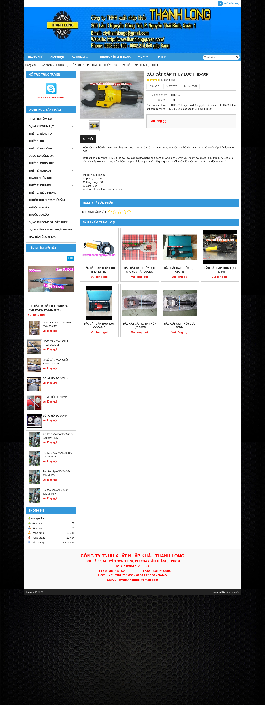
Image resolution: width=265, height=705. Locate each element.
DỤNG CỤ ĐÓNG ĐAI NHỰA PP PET (50, 229)
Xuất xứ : (163, 100)
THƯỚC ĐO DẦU (39, 207)
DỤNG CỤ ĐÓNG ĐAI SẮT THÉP (48, 222)
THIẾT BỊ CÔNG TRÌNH (51, 163)
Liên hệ (156, 57)
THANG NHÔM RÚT (40, 177)
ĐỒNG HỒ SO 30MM (55, 415)
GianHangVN (232, 592)
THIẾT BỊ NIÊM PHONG (51, 192)
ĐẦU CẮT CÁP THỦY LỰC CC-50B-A (99, 291)
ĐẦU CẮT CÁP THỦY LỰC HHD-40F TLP (99, 270)
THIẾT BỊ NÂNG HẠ (51, 133)
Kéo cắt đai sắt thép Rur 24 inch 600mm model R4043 (47, 308)
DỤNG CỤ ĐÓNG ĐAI (51, 155)
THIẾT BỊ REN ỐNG (51, 148)
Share (154, 86)
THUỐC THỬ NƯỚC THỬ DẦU (47, 200)
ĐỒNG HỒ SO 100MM (56, 378)
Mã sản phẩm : (160, 94)
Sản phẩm (79, 57)
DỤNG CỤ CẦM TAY (51, 119)
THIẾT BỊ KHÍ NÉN (51, 185)
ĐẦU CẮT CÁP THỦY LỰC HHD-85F (220, 235)
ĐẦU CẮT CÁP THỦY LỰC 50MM (179, 291)
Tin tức (138, 57)
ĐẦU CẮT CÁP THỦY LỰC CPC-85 (179, 235)
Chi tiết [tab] (88, 139)
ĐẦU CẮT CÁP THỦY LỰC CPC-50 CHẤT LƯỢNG (139, 270)
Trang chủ (35, 57)
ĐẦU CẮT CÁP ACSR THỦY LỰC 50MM (139, 291)
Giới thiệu (57, 57)
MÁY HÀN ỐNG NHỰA (42, 236)
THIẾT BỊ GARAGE (51, 170)
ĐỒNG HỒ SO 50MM (55, 397)
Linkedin (190, 86)
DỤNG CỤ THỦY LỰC (51, 126)
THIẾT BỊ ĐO (51, 141)
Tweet (171, 86)
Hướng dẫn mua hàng (110, 57)
